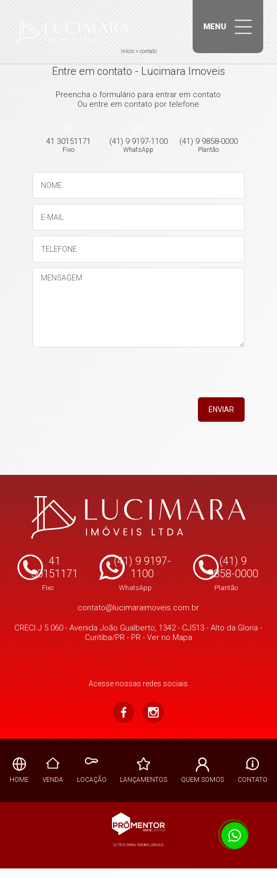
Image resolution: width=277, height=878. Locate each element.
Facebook (123, 712)
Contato (252, 779)
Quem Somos (202, 779)
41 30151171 (68, 145)
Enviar (221, 409)
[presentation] (177, 376)
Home (19, 779)
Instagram (153, 712)
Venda (52, 779)
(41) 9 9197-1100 (138, 145)
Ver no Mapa (169, 637)
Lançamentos (143, 779)
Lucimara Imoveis (138, 517)
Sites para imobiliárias (138, 844)
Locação (92, 779)
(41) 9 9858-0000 (209, 145)
